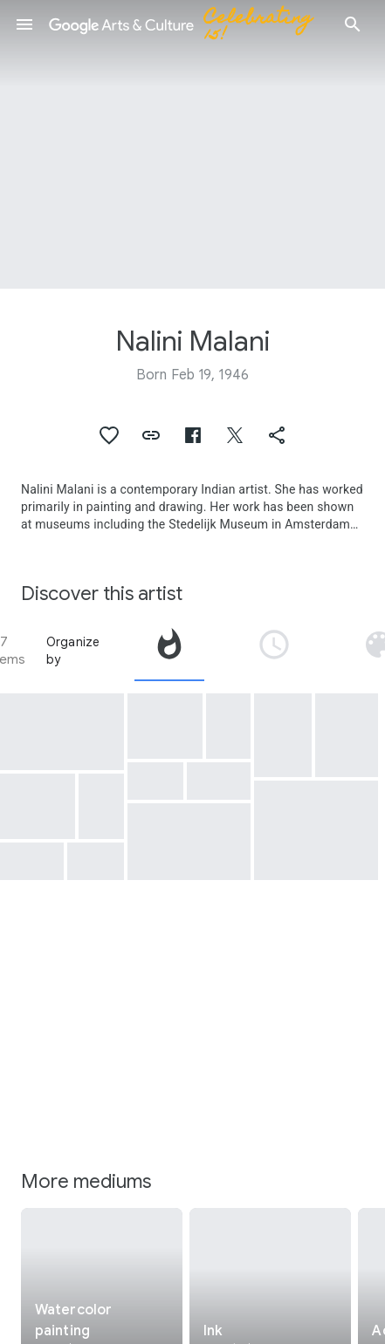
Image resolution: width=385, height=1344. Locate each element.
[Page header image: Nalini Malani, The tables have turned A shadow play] (192, 144)
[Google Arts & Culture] (188, 24)
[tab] (169, 650)
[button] (24, 24)
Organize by (73, 650)
